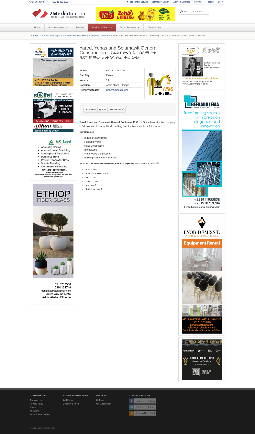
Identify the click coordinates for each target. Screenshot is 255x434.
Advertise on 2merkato (40, 414)
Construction (154, 27)
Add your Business (181, 2)
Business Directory (102, 27)
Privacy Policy (36, 404)
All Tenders (101, 400)
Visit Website (116, 109)
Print (102, 109)
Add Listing (68, 400)
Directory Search (160, 2)
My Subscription (103, 404)
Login (220, 2)
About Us (34, 411)
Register (210, 2)
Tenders (80, 27)
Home (37, 27)
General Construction (100, 35)
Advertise (198, 2)
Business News (58, 27)
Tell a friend (90, 109)
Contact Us (35, 407)
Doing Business (130, 27)
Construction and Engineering (74, 35)
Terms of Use (36, 400)
